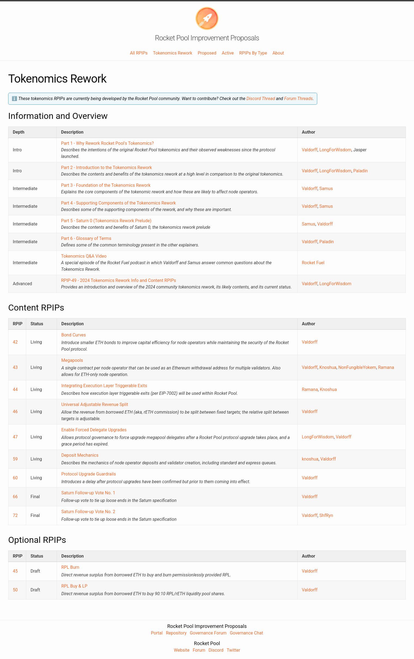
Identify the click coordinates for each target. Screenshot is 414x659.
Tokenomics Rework (172, 53)
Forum (199, 650)
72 (15, 515)
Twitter (233, 650)
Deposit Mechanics (79, 455)
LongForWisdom (335, 149)
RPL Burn (70, 567)
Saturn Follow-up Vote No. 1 (88, 492)
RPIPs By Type (253, 53)
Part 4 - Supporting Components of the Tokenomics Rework (118, 203)
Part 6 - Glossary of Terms (86, 238)
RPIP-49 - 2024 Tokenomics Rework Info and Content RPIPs (118, 280)
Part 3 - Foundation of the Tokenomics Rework (105, 185)
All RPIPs (139, 53)
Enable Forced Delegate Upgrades (94, 429)
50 (15, 589)
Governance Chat (246, 633)
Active (228, 53)
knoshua (310, 459)
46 (15, 411)
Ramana (386, 367)
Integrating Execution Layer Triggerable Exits (104, 385)
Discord (215, 650)
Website (181, 650)
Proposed (207, 53)
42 (15, 342)
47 (15, 437)
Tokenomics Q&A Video (84, 256)
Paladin (360, 170)
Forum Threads (298, 98)
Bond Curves (73, 335)
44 (15, 389)
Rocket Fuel (313, 262)
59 (15, 459)
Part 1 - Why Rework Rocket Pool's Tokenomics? (107, 143)
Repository (176, 633)
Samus (326, 188)
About (278, 53)
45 (15, 571)
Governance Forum (208, 633)
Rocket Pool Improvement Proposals (207, 37)
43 (15, 367)
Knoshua (327, 367)
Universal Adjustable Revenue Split (94, 404)
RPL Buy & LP (74, 586)
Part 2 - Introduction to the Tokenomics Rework (106, 167)
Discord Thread (260, 98)
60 (15, 477)
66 (15, 496)
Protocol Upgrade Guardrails (88, 474)
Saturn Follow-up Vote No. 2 (88, 511)
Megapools (72, 360)
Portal (157, 633)
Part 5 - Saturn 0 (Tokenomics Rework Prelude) (106, 220)
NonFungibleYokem (357, 367)
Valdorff (310, 149)
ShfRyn (326, 515)
